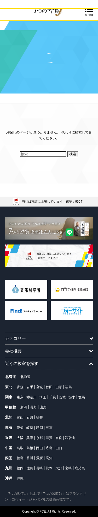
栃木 (71, 397)
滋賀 (49, 438)
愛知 (20, 428)
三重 (49, 428)
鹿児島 (80, 468)
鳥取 (20, 448)
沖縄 (20, 478)
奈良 (58, 438)
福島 (68, 387)
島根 (29, 448)
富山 (20, 417)
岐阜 (29, 428)
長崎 (39, 468)
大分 (58, 468)
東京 (20, 397)
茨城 (62, 397)
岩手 (29, 387)
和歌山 (70, 438)
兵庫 (29, 438)
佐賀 (29, 468)
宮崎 (68, 468)
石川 (29, 417)
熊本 (49, 468)
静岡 (39, 428)
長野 (33, 407)
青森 (20, 387)
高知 (49, 458)
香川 (29, 458)
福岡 (20, 468)
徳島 (20, 458)
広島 (49, 448)
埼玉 (42, 397)
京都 (39, 438)
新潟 (23, 407)
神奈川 (31, 397)
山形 (58, 387)
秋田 (49, 387)
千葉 (52, 397)
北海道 (25, 377)
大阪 (20, 438)
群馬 (81, 397)
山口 (58, 448)
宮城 (39, 387)
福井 (39, 417)
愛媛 (39, 458)
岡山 (39, 448)
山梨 (43, 407)
